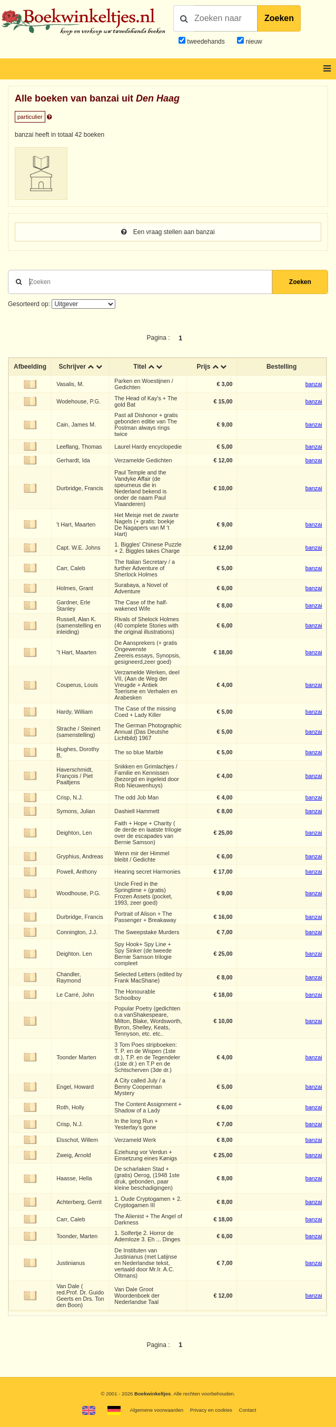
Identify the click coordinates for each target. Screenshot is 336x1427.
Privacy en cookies (211, 1410)
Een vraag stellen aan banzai (167, 232)
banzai (313, 384)
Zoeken (279, 18)
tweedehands (205, 41)
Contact (247, 1410)
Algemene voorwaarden (156, 1410)
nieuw (253, 41)
